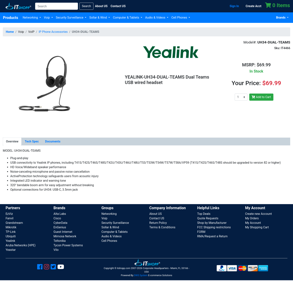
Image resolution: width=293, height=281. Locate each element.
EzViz (9, 214)
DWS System (141, 275)
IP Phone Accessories (53, 32)
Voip (47, 17)
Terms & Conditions (162, 227)
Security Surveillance (70, 17)
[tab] (12, 141)
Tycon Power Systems (68, 245)
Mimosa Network (64, 236)
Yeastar (11, 250)
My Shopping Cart (257, 227)
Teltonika (59, 241)
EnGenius (59, 227)
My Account (253, 223)
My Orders (252, 218)
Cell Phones (179, 17)
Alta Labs (59, 214)
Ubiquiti (11, 236)
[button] (45, 86)
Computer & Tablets (126, 17)
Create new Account (258, 214)
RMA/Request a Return (212, 236)
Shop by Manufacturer (211, 223)
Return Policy (158, 223)
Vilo (55, 250)
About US (155, 214)
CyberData (60, 223)
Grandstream (14, 223)
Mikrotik (11, 227)
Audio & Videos (155, 17)
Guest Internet (62, 232)
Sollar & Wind (98, 17)
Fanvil (9, 218)
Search (86, 6)
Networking (31, 17)
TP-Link (11, 232)
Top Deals (203, 214)
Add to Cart (261, 97)
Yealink (10, 241)
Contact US (156, 218)
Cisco (57, 218)
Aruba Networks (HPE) (21, 245)
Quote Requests (207, 218)
